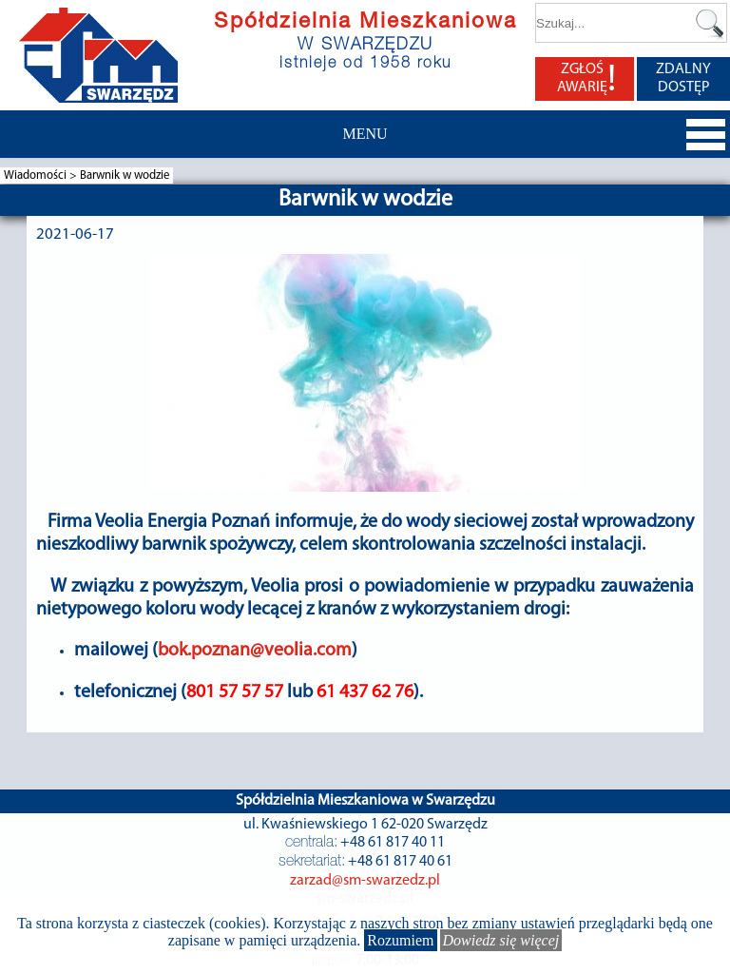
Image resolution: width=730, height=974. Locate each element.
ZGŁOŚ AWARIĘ (586, 79)
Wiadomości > (42, 175)
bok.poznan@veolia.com (255, 650)
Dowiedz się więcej (501, 940)
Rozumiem (400, 940)
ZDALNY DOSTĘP (683, 78)
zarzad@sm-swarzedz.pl (365, 880)
